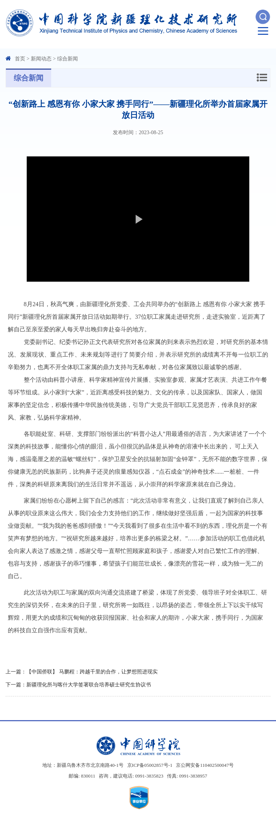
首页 (20, 59)
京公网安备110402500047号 (205, 765)
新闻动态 (41, 59)
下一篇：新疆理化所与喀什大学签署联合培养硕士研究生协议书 (78, 685)
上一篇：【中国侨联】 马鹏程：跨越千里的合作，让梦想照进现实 (82, 672)
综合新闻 (67, 59)
